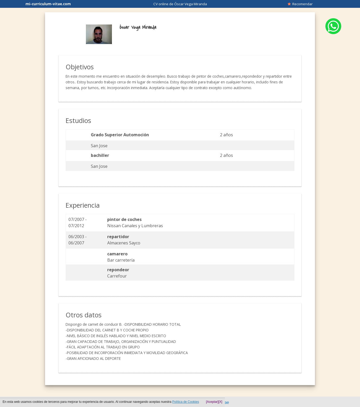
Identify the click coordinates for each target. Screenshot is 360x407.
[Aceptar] (212, 402)
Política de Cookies (185, 402)
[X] (220, 402)
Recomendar (300, 4)
